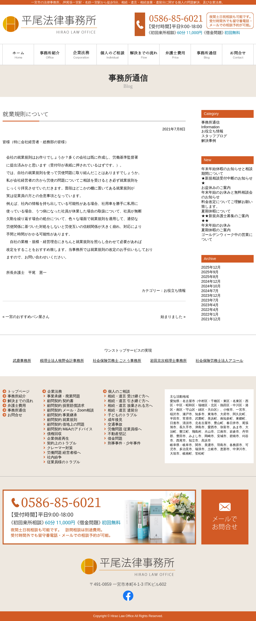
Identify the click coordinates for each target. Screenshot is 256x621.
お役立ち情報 (175, 290)
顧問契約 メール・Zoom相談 (70, 410)
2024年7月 (210, 291)
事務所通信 (210, 122)
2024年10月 (211, 286)
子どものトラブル (122, 415)
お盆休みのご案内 (216, 187)
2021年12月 (211, 319)
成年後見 (115, 419)
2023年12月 (211, 295)
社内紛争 (54, 457)
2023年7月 (210, 300)
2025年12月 (211, 267)
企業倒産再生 (58, 438)
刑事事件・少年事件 (124, 443)
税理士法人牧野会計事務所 (62, 360)
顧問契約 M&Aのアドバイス (70, 429)
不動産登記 (117, 434)
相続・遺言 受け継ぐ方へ (128, 396)
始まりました (172, 317)
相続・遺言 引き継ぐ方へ (128, 401)
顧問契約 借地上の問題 (66, 424)
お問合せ (15, 415)
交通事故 (115, 424)
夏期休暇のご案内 (216, 230)
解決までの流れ (20, 401)
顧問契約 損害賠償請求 (66, 405)
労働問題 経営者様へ (64, 452)
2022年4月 (210, 309)
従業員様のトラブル (63, 462)
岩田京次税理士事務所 (168, 360)
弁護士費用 (17, 405)
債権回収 (54, 434)
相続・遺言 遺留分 (123, 410)
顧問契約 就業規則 (62, 419)
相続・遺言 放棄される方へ (130, 405)
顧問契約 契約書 (60, 401)
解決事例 (208, 140)
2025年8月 (210, 277)
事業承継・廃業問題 (63, 396)
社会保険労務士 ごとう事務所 (117, 360)
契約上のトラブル (61, 443)
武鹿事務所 (22, 360)
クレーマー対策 (60, 448)
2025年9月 (210, 272)
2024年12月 (211, 281)
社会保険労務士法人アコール (219, 360)
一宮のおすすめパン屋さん (27, 317)
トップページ (19, 391)
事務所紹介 (17, 396)
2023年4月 (210, 305)
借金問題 (115, 438)
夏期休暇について (216, 211)
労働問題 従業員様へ (125, 429)
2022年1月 (210, 314)
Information (210, 127)
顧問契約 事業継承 (62, 415)
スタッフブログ (214, 136)
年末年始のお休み (216, 225)
